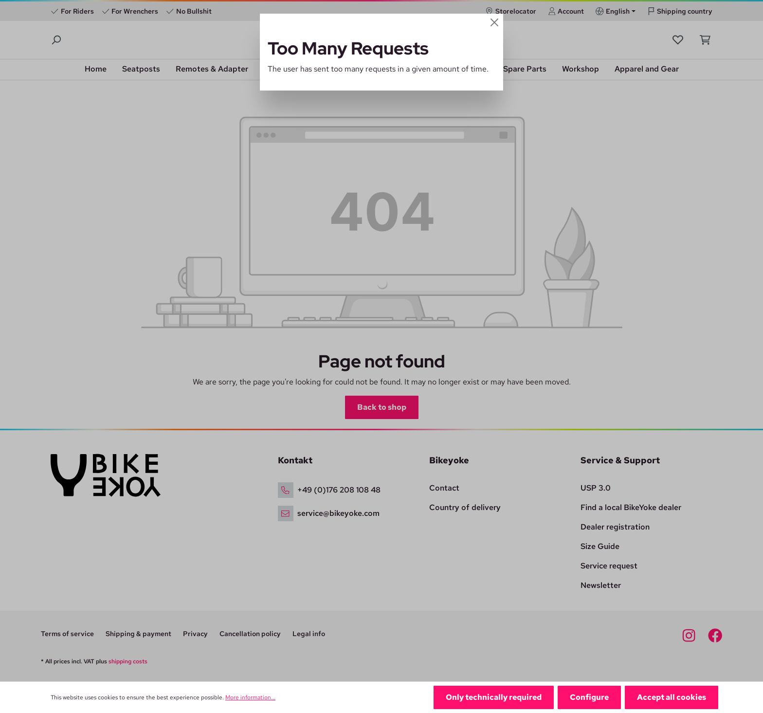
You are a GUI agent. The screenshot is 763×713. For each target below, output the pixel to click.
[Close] (494, 22)
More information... (250, 697)
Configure (589, 697)
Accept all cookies (671, 697)
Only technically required (494, 697)
